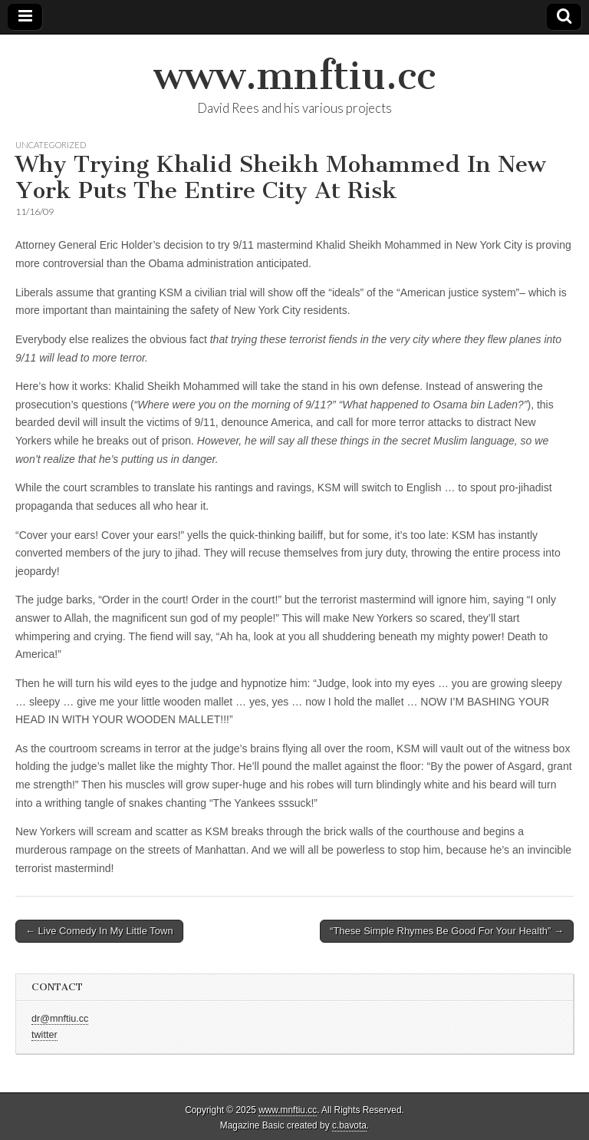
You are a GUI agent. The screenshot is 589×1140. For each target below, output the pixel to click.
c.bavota (349, 1125)
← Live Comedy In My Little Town (99, 931)
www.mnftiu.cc (294, 75)
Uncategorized (50, 145)
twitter (44, 1034)
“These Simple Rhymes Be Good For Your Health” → (447, 931)
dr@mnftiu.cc (59, 1018)
